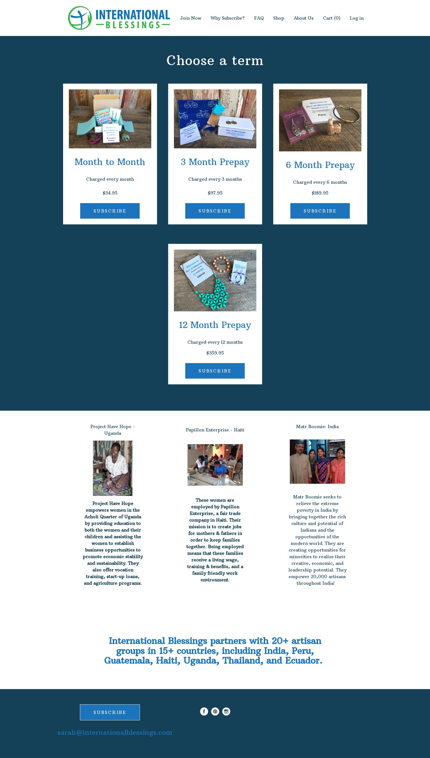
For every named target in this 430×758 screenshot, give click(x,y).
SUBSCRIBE (109, 211)
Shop (278, 18)
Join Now (190, 18)
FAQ (259, 18)
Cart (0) (331, 18)
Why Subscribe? (228, 18)
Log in (357, 18)
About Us (304, 18)
